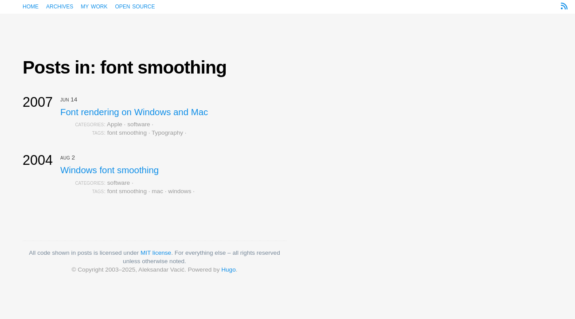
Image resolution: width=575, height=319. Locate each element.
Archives (59, 6)
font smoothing (127, 132)
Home (31, 6)
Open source (135, 6)
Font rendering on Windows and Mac (134, 112)
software (138, 124)
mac (157, 191)
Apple (114, 124)
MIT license (156, 252)
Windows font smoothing (109, 170)
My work (94, 6)
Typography (167, 132)
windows (179, 191)
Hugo (228, 269)
